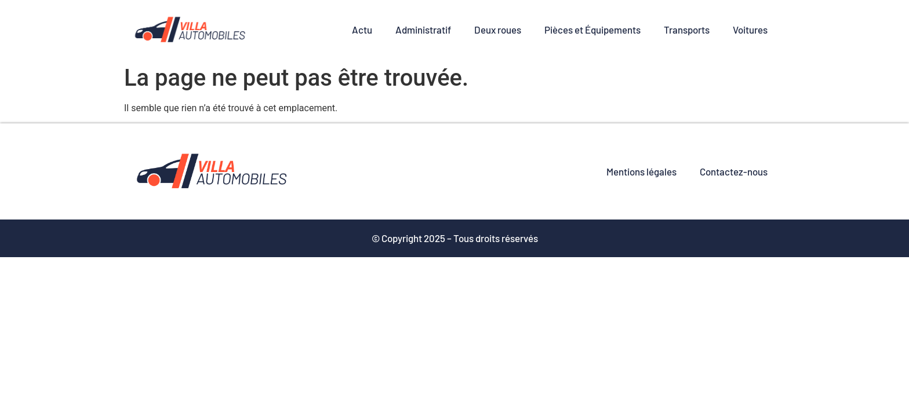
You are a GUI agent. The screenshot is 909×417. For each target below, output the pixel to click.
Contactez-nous (734, 171)
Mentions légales (641, 171)
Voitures (750, 29)
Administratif (423, 29)
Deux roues (497, 29)
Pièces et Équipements (592, 29)
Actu (362, 29)
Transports (687, 29)
